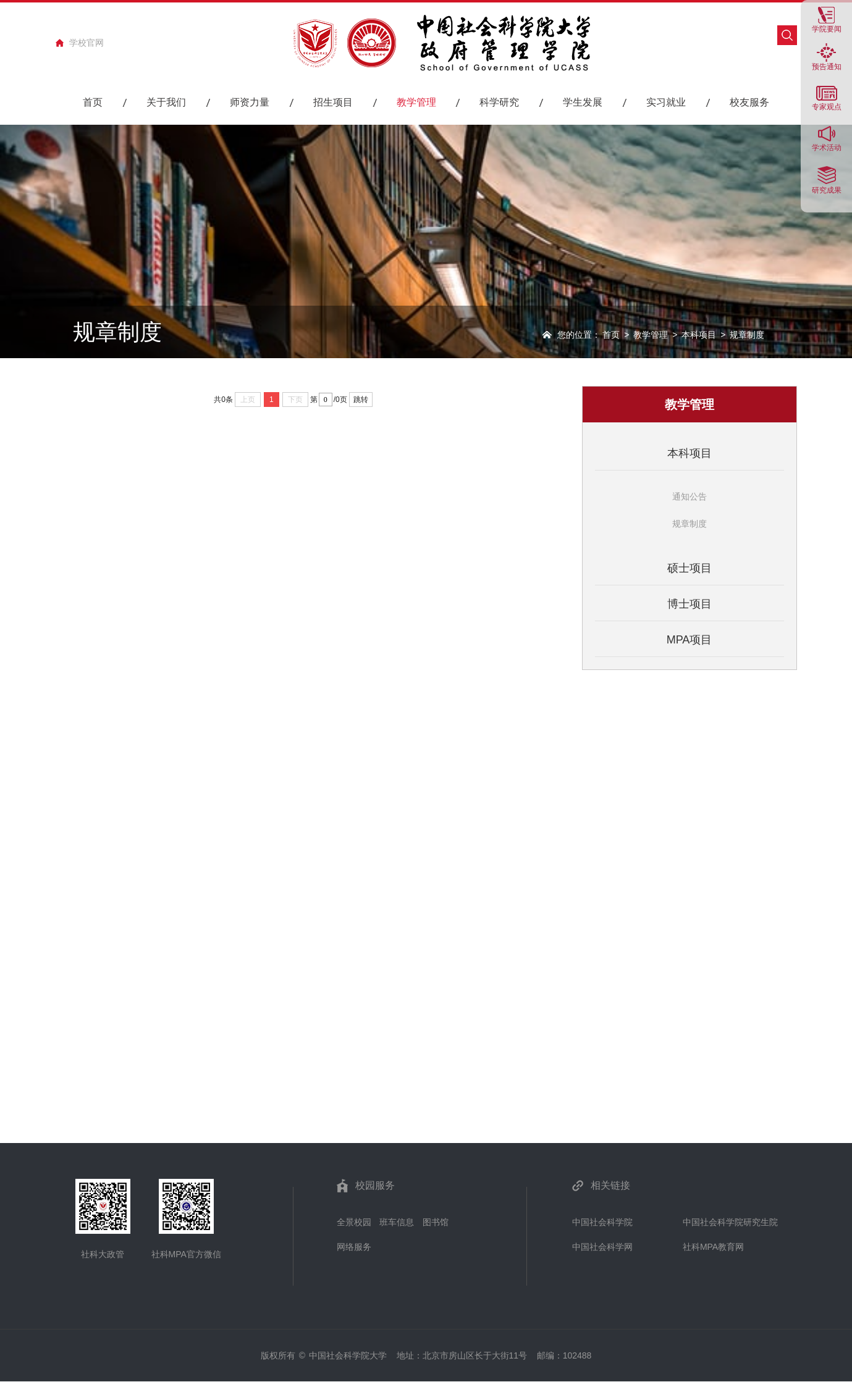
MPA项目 (689, 640)
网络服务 (354, 1247)
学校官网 (86, 43)
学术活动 (826, 147)
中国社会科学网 (602, 1247)
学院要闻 (826, 29)
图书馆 (436, 1222)
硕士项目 (689, 568)
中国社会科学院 (602, 1222)
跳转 (360, 399)
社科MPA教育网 (713, 1247)
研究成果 (826, 190)
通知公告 (689, 496)
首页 (611, 335)
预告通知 (826, 66)
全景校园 (354, 1222)
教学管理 (650, 335)
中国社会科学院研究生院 (730, 1222)
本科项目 (698, 335)
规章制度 (689, 523)
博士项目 (689, 604)
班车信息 (396, 1222)
